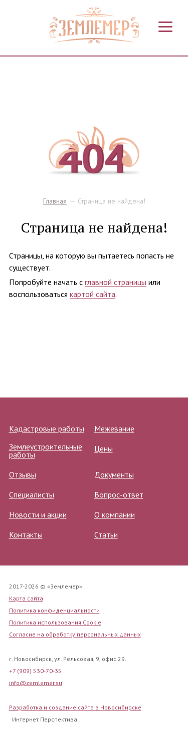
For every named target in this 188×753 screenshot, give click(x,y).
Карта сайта (26, 598)
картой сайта (92, 294)
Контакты (26, 534)
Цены (103, 448)
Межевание (114, 428)
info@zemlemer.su (35, 682)
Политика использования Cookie (55, 622)
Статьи (106, 534)
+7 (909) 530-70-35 (35, 670)
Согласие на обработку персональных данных (75, 634)
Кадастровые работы (46, 428)
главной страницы (115, 282)
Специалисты (31, 494)
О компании (114, 514)
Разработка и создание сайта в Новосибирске (75, 707)
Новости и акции (38, 514)
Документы (114, 474)
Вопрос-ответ (118, 494)
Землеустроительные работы (45, 450)
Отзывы (22, 474)
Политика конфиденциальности (54, 610)
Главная (55, 201)
